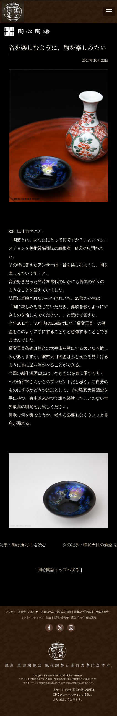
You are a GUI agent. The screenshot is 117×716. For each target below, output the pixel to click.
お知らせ (33, 611)
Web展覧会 (102, 611)
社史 (48, 617)
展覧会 (22, 611)
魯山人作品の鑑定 (84, 611)
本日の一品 (47, 611)
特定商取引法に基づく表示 (52, 683)
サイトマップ (30, 683)
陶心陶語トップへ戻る (58, 569)
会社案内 (91, 617)
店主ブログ (77, 617)
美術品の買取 (63, 611)
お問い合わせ (61, 617)
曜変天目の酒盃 (97, 544)
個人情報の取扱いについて (80, 683)
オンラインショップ (32, 617)
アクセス (11, 611)
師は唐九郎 (22, 544)
